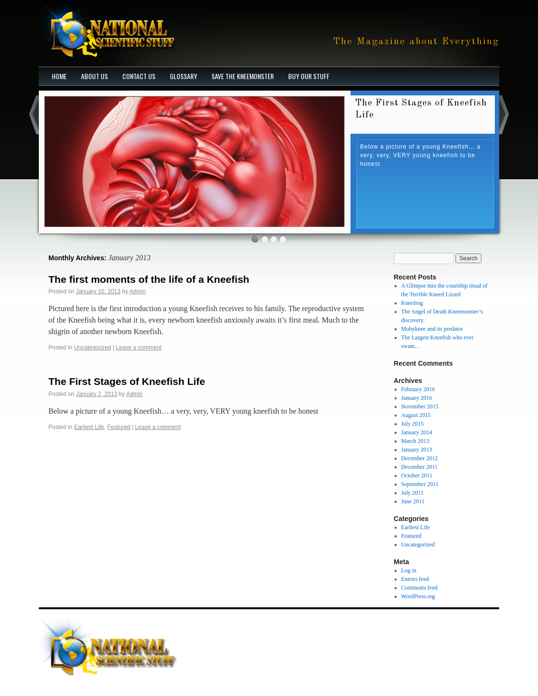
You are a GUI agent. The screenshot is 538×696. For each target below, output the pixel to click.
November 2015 (420, 406)
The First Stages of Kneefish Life (126, 381)
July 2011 (412, 492)
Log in (409, 570)
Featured (118, 427)
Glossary (183, 76)
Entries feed (415, 579)
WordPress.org (418, 596)
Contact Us (138, 76)
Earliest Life (89, 427)
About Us (94, 76)
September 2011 (420, 484)
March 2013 (415, 441)
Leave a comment (139, 347)
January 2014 (416, 432)
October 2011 (417, 475)
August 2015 (416, 415)
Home (59, 76)
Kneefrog (412, 303)
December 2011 (419, 467)
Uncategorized (92, 347)
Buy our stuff (308, 76)
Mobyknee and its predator (432, 328)
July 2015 (412, 423)
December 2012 (419, 458)
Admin (137, 291)
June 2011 (413, 501)
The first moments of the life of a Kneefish (148, 279)
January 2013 (416, 449)
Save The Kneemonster (242, 76)
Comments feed (419, 587)
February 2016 (418, 389)
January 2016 (416, 397)
